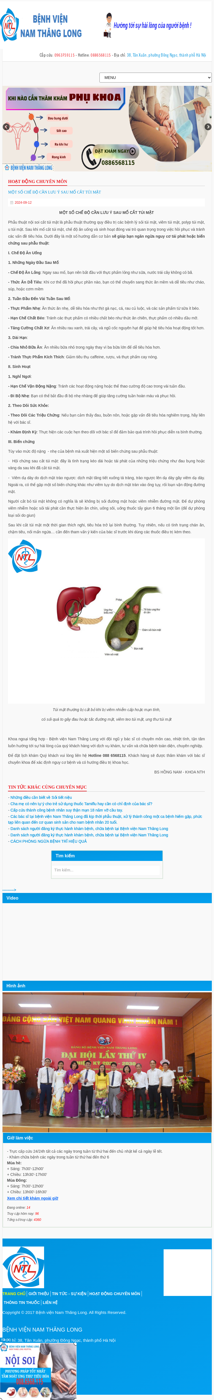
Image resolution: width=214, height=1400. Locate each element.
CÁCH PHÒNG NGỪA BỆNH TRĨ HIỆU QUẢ (47, 841)
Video (12, 897)
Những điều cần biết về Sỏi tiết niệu (40, 797)
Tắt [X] (5, 1339)
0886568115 (101, 54)
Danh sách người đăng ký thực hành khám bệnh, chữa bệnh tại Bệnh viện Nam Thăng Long (88, 828)
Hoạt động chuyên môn (115, 1293)
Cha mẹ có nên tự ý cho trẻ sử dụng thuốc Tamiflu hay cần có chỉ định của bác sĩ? (80, 803)
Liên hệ (50, 1302)
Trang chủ (14, 1293)
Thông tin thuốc (22, 1302)
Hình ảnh (16, 985)
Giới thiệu (38, 1293)
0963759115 (65, 54)
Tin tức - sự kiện (69, 1293)
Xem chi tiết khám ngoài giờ (32, 1198)
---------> (9, 889)
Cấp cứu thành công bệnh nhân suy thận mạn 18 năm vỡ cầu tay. (65, 810)
